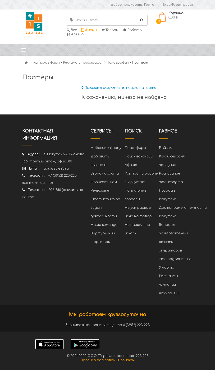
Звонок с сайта (105, 173)
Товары (110, 30)
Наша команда (104, 225)
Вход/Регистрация (178, 4)
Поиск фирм (135, 148)
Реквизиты (100, 190)
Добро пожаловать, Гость (132, 4)
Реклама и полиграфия (83, 62)
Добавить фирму (106, 148)
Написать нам (104, 182)
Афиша (75, 34)
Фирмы (89, 30)
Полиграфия (117, 62)
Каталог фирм (46, 62)
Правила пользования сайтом (107, 360)
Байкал (165, 148)
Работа (132, 30)
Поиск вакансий (139, 156)
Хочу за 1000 (170, 293)
